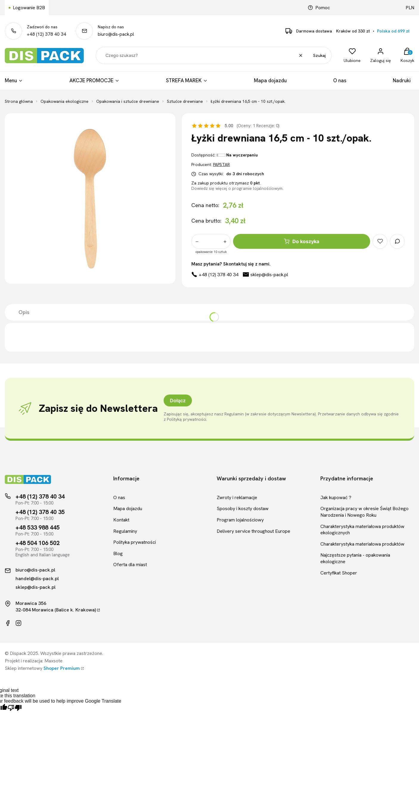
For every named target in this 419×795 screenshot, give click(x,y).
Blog (118, 553)
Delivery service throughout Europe (253, 531)
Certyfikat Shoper (338, 573)
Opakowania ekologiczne (65, 101)
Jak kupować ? (335, 497)
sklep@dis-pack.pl (269, 274)
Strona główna (19, 101)
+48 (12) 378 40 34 (46, 34)
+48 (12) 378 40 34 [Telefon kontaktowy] (40, 496)
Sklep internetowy (42, 668)
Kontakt (121, 520)
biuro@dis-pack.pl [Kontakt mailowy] (35, 570)
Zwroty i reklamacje (237, 497)
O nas (119, 497)
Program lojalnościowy (240, 520)
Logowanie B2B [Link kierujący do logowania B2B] (29, 7)
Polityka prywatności (134, 542)
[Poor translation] (14, 708)
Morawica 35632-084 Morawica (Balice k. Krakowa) (55, 606)
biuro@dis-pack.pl (116, 34)
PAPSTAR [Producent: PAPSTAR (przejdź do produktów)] (221, 164)
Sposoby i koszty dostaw (243, 508)
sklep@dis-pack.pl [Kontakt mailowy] (35, 587)
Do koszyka (301, 241)
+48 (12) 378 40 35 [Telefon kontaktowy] (40, 512)
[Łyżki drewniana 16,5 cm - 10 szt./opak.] (90, 198)
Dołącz (178, 400)
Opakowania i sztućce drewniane (127, 101)
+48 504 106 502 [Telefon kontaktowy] (37, 543)
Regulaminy (125, 531)
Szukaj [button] (319, 55)
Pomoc (319, 7)
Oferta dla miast (130, 564)
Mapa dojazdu (127, 508)
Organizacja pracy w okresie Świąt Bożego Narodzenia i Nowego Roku (364, 511)
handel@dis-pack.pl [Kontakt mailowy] (37, 579)
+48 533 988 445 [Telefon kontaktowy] (37, 527)
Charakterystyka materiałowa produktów (362, 544)
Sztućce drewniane (185, 101)
